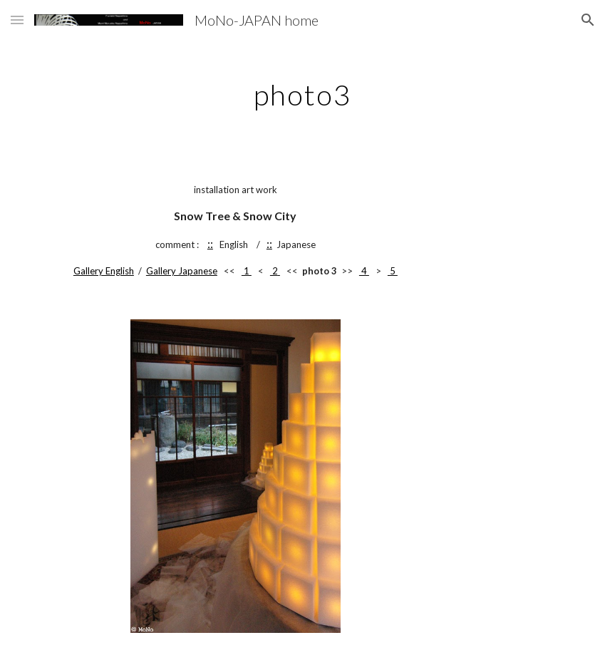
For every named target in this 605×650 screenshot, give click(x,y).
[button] (17, 19)
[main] (302, 89)
